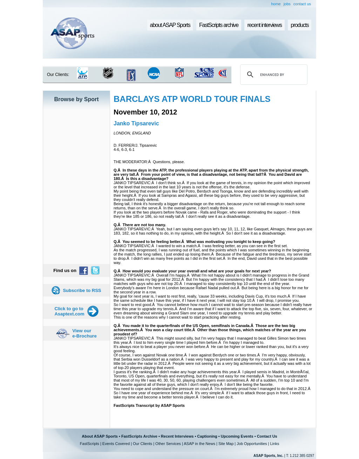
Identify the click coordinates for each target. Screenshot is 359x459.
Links (274, 443)
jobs (287, 4)
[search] (272, 74)
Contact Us (267, 436)
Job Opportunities (252, 443)
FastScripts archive (218, 25)
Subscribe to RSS (82, 290)
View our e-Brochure (84, 333)
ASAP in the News (199, 443)
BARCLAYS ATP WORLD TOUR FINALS (192, 99)
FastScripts (89, 443)
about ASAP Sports (170, 25)
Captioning (207, 436)
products (300, 25)
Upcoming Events (237, 436)
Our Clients (142, 443)
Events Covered (116, 443)
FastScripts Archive (139, 436)
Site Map (225, 443)
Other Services (168, 443)
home (276, 4)
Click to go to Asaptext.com (69, 311)
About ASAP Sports (100, 436)
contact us (302, 4)
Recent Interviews (177, 436)
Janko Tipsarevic (136, 123)
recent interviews (264, 25)
